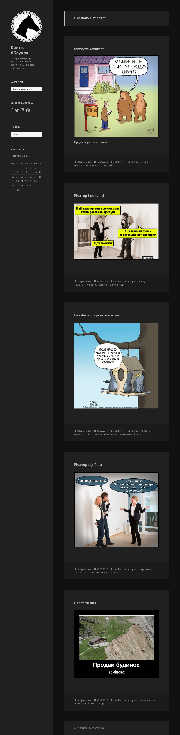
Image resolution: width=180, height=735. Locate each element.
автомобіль (97, 434)
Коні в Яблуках (19, 49)
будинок (81, 703)
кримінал (146, 569)
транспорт (79, 434)
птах (113, 434)
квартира (104, 284)
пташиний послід (126, 434)
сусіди (144, 161)
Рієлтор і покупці (89, 195)
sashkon (117, 161)
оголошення (148, 700)
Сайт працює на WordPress (89, 727)
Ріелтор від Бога (88, 464)
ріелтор (103, 165)
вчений (93, 284)
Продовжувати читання (92, 142)
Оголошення (85, 603)
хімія (121, 284)
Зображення (84, 161)
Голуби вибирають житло (96, 315)
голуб (107, 434)
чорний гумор (81, 572)
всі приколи (133, 161)
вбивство (100, 572)
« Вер (17, 189)
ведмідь (93, 165)
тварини (78, 165)
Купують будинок (89, 49)
